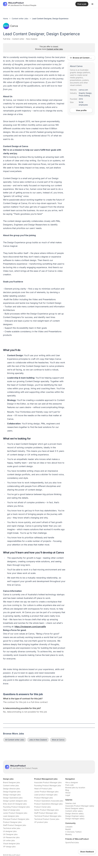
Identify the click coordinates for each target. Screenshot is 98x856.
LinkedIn (68, 827)
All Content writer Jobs (14, 740)
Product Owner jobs (42, 807)
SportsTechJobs (72, 842)
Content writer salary (74, 811)
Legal (67, 795)
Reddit (68, 829)
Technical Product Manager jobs (47, 816)
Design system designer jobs (15, 801)
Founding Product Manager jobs (47, 785)
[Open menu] (92, 4)
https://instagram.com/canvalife (30, 626)
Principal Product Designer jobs (16, 819)
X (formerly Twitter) (73, 832)
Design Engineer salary (74, 816)
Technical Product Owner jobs (46, 819)
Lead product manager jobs (45, 795)
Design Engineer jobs (12, 791)
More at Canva (58, 740)
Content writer (18, 39)
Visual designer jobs (11, 843)
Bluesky (68, 834)
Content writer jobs (55, 49)
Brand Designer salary (74, 808)
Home (5, 18)
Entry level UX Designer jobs (15, 804)
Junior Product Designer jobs (15, 813)
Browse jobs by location (75, 787)
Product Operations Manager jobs (48, 804)
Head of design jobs (11, 810)
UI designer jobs (10, 831)
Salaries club (70, 803)
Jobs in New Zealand (38, 740)
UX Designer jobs (10, 834)
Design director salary (74, 813)
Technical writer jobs (11, 828)
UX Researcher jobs (11, 837)
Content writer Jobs (20, 18)
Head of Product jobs (43, 788)
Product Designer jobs (12, 822)
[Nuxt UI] (19, 4)
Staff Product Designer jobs (14, 825)
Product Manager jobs (43, 798)
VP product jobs (41, 822)
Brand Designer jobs (11, 782)
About (67, 793)
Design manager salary (74, 818)
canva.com (83, 90)
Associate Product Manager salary (79, 806)
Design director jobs (11, 788)
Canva (10, 26)
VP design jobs (9, 846)
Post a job (69, 785)
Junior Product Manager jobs (46, 791)
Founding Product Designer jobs (16, 807)
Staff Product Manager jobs (45, 813)
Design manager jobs (12, 795)
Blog (67, 790)
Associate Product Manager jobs (48, 782)
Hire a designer (71, 782)
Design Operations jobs (12, 798)
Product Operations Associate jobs (48, 801)
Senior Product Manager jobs (46, 810)
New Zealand (31, 39)
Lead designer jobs (11, 816)
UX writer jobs (9, 840)
